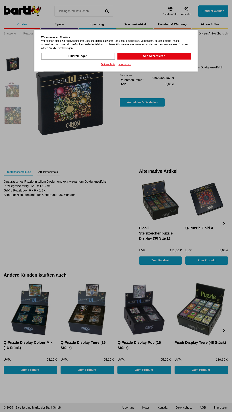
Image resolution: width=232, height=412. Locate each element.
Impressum (125, 64)
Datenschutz (108, 64)
